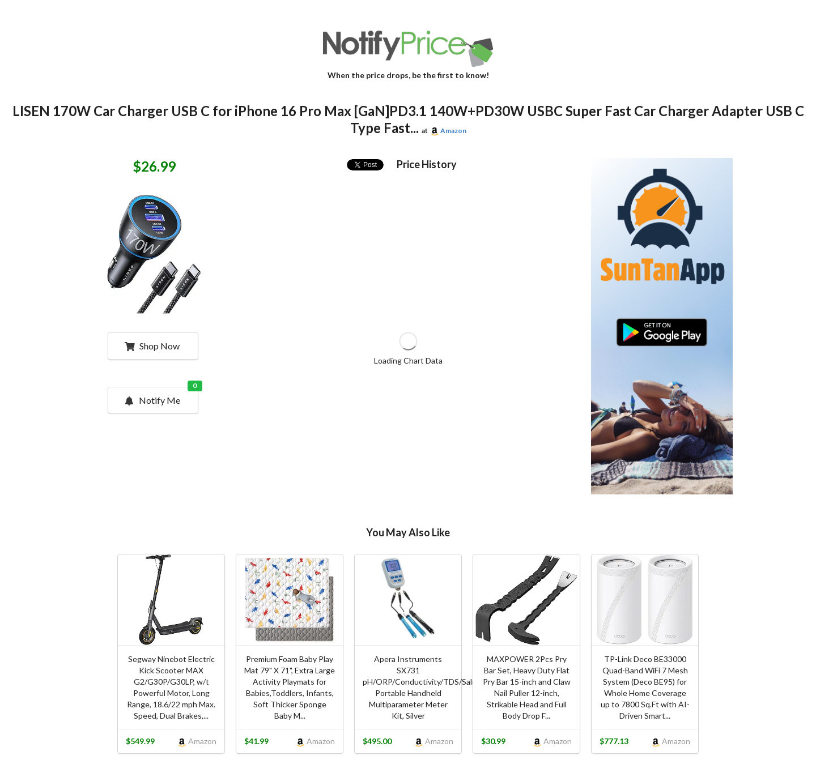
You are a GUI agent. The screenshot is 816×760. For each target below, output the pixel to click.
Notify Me (161, 396)
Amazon (453, 130)
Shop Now (152, 345)
